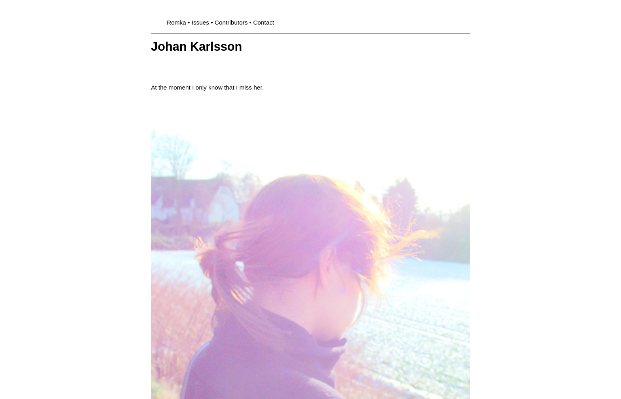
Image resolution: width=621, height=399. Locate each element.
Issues (200, 22)
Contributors (231, 22)
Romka (176, 22)
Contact (263, 22)
